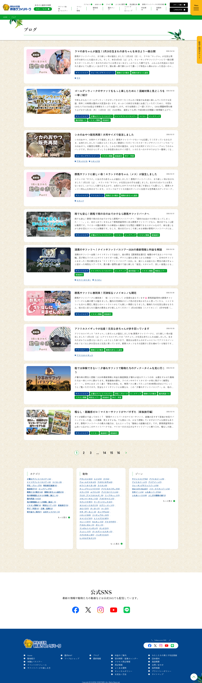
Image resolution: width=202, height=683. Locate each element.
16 (118, 453)
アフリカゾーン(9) (156, 479)
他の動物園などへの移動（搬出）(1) (41, 502)
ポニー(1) (99, 525)
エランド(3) (84, 492)
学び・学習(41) (33, 508)
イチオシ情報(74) (34, 505)
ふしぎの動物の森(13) (157, 495)
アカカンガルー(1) (86, 525)
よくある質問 (120, 4)
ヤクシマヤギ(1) (85, 502)
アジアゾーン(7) (154, 482)
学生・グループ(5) (34, 485)
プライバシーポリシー (161, 671)
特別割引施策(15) (50, 485)
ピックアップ (154, 116)
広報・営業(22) (47, 508)
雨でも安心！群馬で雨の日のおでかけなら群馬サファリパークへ (112, 214)
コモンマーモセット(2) (88, 498)
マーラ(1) (105, 508)
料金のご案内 (120, 655)
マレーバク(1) (85, 521)
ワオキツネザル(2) (105, 482)
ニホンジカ (95, 161)
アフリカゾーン (97, 195)
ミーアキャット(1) (112, 495)
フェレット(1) (85, 531)
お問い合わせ (157, 664)
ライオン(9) (102, 485)
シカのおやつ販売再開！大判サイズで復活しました (104, 134)
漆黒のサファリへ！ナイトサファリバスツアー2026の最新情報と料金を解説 (118, 249)
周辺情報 (119, 664)
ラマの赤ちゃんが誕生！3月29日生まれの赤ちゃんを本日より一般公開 (115, 51)
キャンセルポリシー (123, 671)
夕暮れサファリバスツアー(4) (39, 479)
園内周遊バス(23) (34, 498)
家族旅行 (106, 120)
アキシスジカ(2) (85, 479)
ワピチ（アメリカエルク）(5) (91, 495)
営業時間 (158, 8)
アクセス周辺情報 (122, 661)
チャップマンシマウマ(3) (89, 488)
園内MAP (68, 655)
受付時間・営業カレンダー (126, 658)
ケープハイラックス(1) (103, 502)
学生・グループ (121, 393)
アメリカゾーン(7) (139, 482)
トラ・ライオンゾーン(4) (159, 488)
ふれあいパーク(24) (153, 492)
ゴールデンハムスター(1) (102, 531)
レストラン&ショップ (128, 9)
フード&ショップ (71, 658)
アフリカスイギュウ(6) (110, 488)
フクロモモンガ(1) (86, 535)
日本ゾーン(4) (138, 492)
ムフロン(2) (95, 492)
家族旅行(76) (63, 505)
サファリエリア (82, 72)
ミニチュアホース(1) (100, 515)
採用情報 (156, 668)
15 (111, 453)
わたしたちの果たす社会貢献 (164, 655)
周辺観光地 (133, 4)
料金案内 (143, 8)
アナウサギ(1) (110, 521)
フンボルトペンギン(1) (88, 528)
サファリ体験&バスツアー (63, 9)
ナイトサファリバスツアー (126, 116)
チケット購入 (178, 5)
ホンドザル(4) (103, 512)
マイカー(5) (57, 482)
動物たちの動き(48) (35, 492)
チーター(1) (95, 508)
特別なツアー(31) (49, 505)
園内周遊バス (81, 120)
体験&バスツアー (34, 661)
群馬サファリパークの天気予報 (153, 4)
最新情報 (97, 658)
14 (104, 453)
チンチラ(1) (104, 528)
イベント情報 (79, 9)
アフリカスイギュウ (85, 355)
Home (29, 655)
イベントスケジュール (37, 664)
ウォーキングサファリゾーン (102, 72)
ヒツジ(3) (98, 479)
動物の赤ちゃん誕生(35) (54, 492)
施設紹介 (104, 433)
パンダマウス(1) (102, 535)
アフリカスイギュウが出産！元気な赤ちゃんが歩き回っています (112, 328)
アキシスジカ (82, 161)
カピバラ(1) (84, 508)
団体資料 (156, 658)
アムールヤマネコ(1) (87, 482)
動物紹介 (95, 8)
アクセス (87, 4)
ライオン (98, 280)
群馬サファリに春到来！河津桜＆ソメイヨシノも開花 (105, 293)
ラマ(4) (106, 479)
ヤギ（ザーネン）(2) (87, 512)
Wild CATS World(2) (140, 488)
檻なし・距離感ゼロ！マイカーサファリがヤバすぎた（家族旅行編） (114, 412)
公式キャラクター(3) (51, 512)
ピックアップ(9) (45, 488)
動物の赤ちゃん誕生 (140, 72)
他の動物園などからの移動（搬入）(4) (42, 495)
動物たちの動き (123, 72)
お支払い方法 (120, 674)
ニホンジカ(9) (85, 515)
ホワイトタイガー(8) (87, 485)
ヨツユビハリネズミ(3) (88, 505)
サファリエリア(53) (140, 479)
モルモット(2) (97, 521)
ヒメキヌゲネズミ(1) (87, 538)
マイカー (142, 116)
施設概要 (156, 661)
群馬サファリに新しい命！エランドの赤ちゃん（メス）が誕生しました (116, 174)
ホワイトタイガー (84, 280)
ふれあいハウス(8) (139, 495)
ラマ (78, 78)
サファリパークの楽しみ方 (38, 668)
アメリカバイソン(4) (109, 492)
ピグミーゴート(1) (106, 505)
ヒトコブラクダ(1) (101, 518)
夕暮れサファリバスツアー (101, 116)
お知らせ (98, 4)
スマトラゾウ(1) (85, 518)
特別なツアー (160, 270)
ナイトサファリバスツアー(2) (39, 482)
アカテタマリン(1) (106, 498)
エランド (80, 200)
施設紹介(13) (32, 488)
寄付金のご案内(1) (34, 512)
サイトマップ (157, 674)
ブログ (108, 4)
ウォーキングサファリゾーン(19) (145, 485)
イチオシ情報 (94, 120)
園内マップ (111, 8)
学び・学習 (129, 156)
